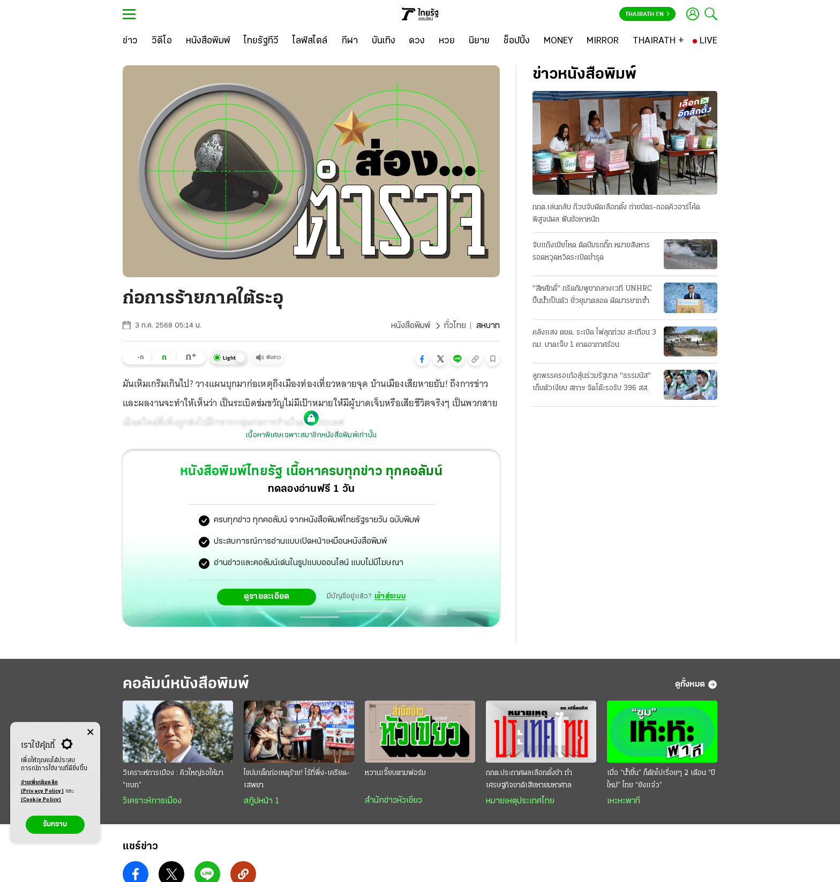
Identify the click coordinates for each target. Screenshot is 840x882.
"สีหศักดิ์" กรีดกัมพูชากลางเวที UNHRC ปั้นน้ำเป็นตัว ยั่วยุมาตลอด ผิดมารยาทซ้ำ (592, 295)
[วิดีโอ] (162, 41)
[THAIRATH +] (658, 41)
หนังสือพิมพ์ (410, 326)
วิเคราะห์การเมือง (152, 801)
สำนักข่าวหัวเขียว (393, 800)
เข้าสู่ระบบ (390, 596)
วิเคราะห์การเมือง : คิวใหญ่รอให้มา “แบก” (173, 779)
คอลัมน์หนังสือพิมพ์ (186, 684)
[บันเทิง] (383, 41)
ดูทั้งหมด (696, 684)
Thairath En (647, 14)
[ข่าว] (130, 41)
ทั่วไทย (455, 326)
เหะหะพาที (623, 801)
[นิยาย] (479, 41)
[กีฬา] (349, 41)
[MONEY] (558, 41)
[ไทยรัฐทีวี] (261, 41)
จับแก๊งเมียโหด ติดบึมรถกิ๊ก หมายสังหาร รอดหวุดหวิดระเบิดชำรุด (591, 251)
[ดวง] (417, 41)
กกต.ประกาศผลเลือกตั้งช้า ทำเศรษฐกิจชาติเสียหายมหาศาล (529, 779)
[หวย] (447, 41)
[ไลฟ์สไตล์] (309, 41)
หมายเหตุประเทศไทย (520, 801)
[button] (422, 359)
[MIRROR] (603, 41)
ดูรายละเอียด (267, 596)
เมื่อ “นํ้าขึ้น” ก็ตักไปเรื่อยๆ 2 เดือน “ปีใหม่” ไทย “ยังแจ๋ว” (661, 779)
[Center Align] (90, 732)
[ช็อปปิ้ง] (517, 41)
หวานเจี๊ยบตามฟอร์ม (395, 773)
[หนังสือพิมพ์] (208, 41)
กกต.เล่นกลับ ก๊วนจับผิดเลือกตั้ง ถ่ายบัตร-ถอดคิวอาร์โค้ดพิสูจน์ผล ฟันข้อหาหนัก (616, 213)
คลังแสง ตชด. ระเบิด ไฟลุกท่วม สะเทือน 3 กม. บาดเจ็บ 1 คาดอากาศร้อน (594, 339)
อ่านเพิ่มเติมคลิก (42, 788)
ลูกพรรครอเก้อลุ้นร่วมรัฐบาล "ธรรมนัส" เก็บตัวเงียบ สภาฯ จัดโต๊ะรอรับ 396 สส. (591, 382)
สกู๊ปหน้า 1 (261, 801)
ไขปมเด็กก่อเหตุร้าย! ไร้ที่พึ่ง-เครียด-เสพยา (297, 779)
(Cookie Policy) (41, 800)
